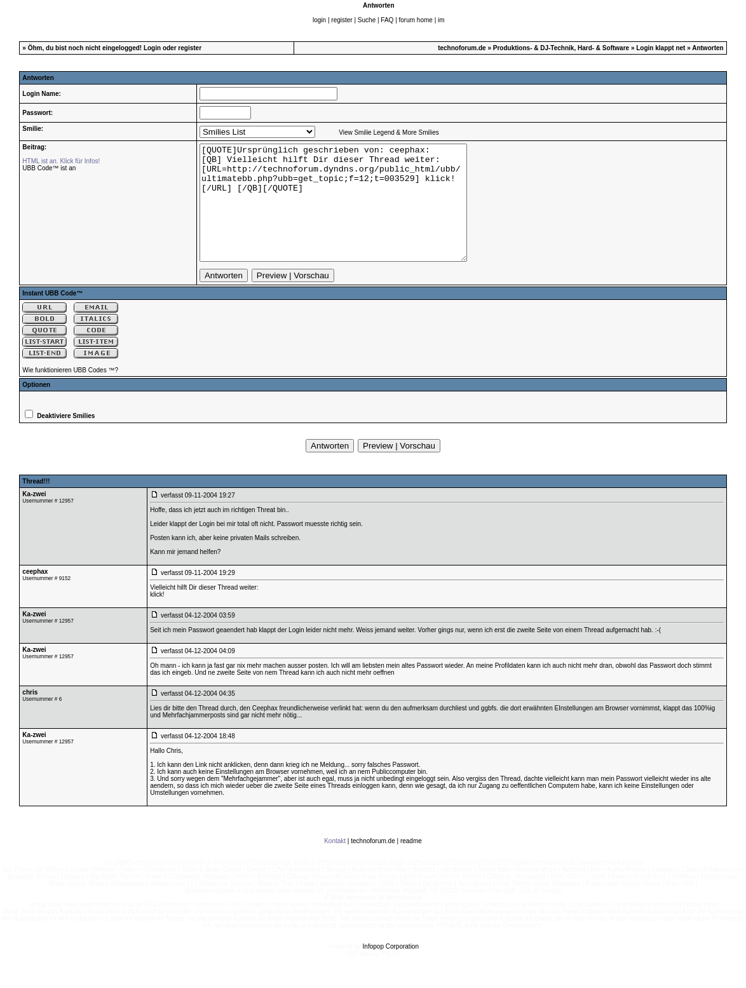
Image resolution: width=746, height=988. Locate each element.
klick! (157, 617)
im (441, 20)
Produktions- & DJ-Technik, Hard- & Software (561, 47)
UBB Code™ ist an (49, 168)
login (319, 20)
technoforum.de (462, 47)
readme (411, 863)
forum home (416, 20)
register (341, 20)
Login (152, 47)
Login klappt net (660, 47)
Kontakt (335, 863)
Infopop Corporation (391, 969)
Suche (367, 20)
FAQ (387, 20)
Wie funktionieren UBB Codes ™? (70, 392)
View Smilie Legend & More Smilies (389, 132)
